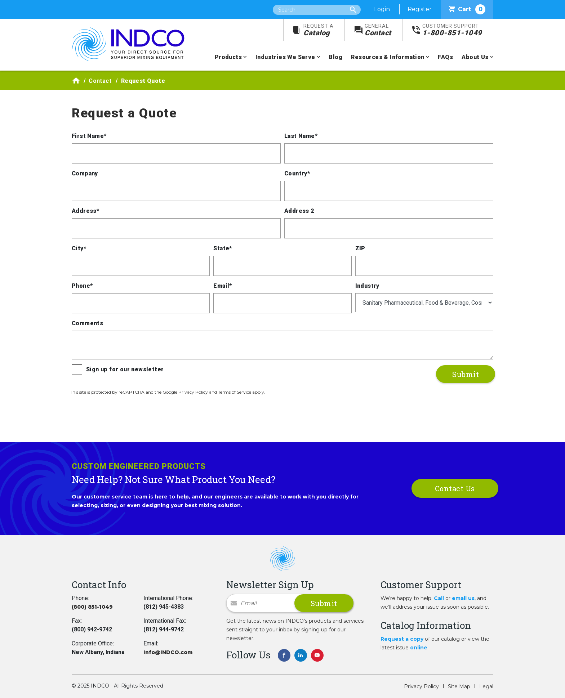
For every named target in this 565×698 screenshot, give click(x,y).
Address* (85, 210)
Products (228, 57)
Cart (467, 9)
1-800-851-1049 (452, 30)
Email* (222, 285)
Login (382, 9)
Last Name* (300, 136)
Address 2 (299, 210)
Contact (378, 30)
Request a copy (402, 639)
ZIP (360, 248)
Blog (335, 57)
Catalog (318, 30)
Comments (87, 323)
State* (222, 248)
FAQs (445, 57)
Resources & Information (387, 57)
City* (79, 248)
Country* (297, 173)
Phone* (82, 285)
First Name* (89, 136)
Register (420, 9)
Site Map (459, 686)
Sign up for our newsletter (125, 369)
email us (463, 598)
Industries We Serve (285, 57)
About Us (475, 57)
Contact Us (455, 488)
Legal (486, 686)
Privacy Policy (421, 686)
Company (85, 173)
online (418, 647)
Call (439, 598)
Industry (367, 285)
